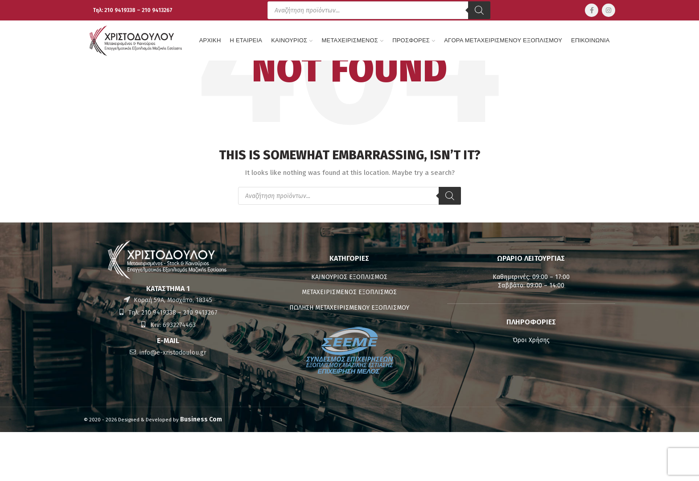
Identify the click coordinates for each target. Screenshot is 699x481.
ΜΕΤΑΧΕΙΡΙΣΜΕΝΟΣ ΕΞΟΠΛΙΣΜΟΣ (349, 292)
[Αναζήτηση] (479, 10)
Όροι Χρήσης (531, 340)
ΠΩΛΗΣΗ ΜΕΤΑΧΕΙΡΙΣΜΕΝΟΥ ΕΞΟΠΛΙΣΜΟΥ (349, 307)
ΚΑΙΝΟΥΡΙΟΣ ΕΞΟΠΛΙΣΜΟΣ (349, 277)
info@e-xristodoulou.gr (172, 352)
